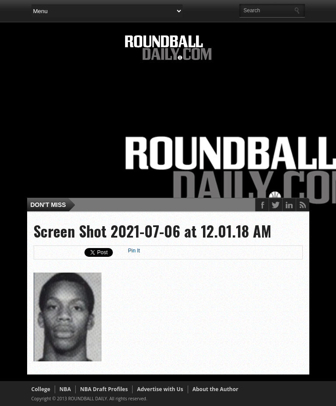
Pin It (134, 251)
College (41, 389)
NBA (65, 389)
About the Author (215, 389)
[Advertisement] (184, 132)
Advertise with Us (160, 389)
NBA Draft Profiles (104, 389)
